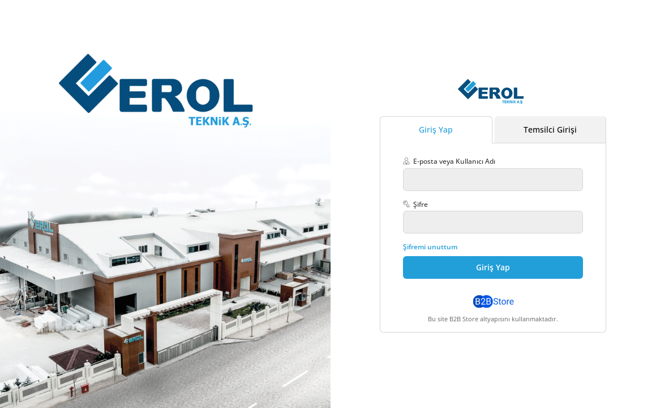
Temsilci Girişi (550, 129)
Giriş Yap (436, 129)
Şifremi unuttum (430, 247)
